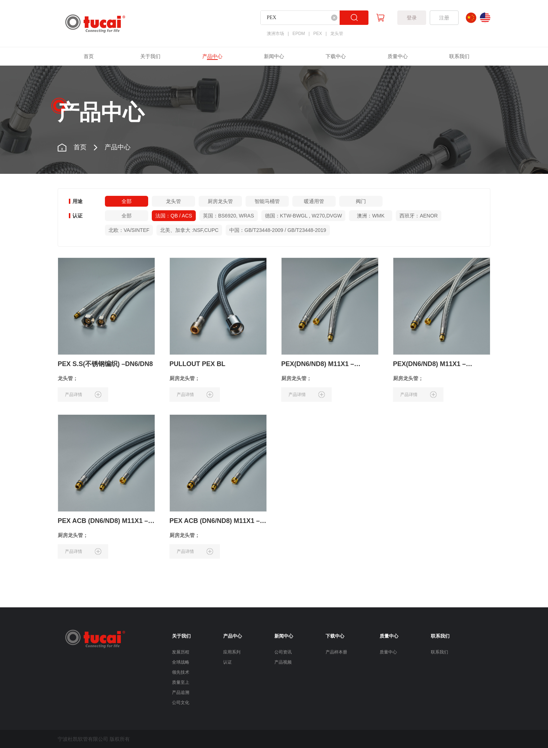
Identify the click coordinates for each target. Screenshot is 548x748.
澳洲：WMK (370, 216)
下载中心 (336, 56)
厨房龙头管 (220, 201)
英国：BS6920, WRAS (228, 216)
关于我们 (150, 56)
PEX (317, 33)
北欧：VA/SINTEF (129, 230)
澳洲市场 (275, 33)
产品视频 (283, 662)
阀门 (361, 201)
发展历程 (180, 652)
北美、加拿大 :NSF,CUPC (189, 230)
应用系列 (231, 652)
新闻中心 (274, 56)
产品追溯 (180, 692)
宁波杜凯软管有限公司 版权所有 (94, 739)
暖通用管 (314, 201)
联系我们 (459, 56)
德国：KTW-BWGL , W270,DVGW (303, 216)
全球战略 (180, 662)
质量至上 (180, 682)
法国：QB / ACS (173, 216)
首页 (89, 56)
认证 (227, 662)
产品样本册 (336, 652)
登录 (412, 18)
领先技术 (180, 672)
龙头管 (336, 33)
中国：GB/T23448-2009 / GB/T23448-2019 (277, 230)
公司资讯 (283, 652)
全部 (126, 201)
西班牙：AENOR (418, 216)
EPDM (298, 33)
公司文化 (180, 702)
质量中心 (398, 56)
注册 (444, 18)
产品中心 (212, 56)
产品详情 (83, 394)
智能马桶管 (267, 201)
